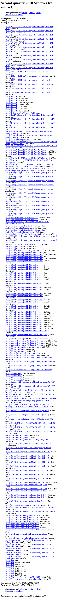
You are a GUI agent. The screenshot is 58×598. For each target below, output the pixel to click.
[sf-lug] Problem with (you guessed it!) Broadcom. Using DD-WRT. (30, 382)
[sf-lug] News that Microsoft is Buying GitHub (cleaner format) (28, 357)
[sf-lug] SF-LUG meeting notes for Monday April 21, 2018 (27, 470)
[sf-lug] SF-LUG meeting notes (17, 435)
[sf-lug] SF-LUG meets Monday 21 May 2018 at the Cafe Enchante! (30, 507)
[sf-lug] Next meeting (13, 374)
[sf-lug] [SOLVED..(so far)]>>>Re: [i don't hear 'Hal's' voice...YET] (30, 115)
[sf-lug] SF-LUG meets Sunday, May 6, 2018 (22, 522)
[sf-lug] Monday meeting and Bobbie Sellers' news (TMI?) (27, 331)
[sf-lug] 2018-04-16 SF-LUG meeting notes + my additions (27, 72)
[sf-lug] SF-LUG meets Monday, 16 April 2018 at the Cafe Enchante (30, 511)
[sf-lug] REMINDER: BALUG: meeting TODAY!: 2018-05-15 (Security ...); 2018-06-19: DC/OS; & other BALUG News (28, 406)
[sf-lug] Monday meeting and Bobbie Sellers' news (24, 253)
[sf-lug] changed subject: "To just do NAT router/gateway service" (29, 172)
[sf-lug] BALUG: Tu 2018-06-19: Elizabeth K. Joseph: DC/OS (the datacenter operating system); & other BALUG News (29, 169)
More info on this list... (14, 15)
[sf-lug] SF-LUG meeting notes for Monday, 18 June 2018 (26, 478)
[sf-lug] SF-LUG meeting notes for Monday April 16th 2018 (27, 452)
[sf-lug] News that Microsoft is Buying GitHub (22, 355)
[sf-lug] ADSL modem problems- (17, 140)
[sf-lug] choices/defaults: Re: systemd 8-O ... (21, 218)
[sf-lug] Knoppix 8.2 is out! (15, 246)
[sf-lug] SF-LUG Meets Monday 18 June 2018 (22, 505)
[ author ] (32, 13)
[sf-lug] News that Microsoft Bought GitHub (21, 353)
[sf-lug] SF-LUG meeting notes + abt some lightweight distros (28, 439)
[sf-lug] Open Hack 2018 (14, 378)
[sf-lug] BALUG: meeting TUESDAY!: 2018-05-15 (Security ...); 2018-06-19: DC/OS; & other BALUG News (29, 165)
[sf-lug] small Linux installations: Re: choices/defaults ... (26, 534)
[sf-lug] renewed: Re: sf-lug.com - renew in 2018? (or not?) (27, 411)
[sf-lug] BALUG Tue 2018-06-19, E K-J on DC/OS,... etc (26, 150)
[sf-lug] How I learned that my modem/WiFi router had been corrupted (31, 236)
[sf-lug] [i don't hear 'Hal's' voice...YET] (20, 113)
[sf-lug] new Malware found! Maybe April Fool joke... (25, 341)
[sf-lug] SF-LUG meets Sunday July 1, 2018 (21, 515)
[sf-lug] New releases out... (15, 349)
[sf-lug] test (9, 561)
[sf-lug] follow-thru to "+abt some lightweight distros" (25, 234)
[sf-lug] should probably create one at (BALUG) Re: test (26, 530)
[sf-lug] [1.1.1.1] (11, 96)
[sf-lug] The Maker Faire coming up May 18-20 (23, 577)
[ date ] (38, 13)
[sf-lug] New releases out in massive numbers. (22, 347)
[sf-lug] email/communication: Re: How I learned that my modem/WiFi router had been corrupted (26, 227)
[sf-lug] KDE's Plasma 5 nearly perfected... (21, 244)
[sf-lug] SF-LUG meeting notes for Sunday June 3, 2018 (26, 491)
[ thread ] (24, 13)
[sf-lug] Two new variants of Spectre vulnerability (23, 579)
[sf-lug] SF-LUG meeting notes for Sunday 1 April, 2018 (26, 485)
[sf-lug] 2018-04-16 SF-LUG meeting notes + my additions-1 (27, 80)
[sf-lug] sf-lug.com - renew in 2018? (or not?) (22, 524)
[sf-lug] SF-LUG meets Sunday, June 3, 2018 (22, 517)
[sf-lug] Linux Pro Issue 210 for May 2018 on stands (24, 250)
